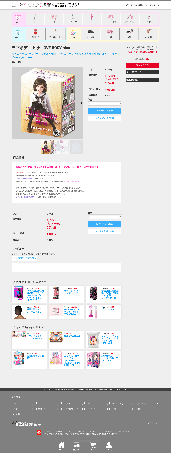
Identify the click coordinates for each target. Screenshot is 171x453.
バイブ (89, 404)
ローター (41, 404)
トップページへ (152, 423)
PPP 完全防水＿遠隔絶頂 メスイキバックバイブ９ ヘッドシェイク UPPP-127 (35, 295)
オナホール (42, 409)
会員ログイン (152, 5)
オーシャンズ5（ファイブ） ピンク (73, 291)
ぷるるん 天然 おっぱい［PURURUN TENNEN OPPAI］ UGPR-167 (73, 360)
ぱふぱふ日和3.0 (72, 336)
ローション (16, 414)
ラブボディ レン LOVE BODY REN (34, 337)
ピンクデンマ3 (108, 309)
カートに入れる (104, 110)
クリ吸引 (16, 409)
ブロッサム (56, 188)
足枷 (139, 409)
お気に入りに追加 (104, 118)
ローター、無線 (117, 404)
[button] (81, 103)
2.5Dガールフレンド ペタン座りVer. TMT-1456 (110, 358)
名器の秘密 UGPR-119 (35, 357)
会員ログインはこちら (24, 258)
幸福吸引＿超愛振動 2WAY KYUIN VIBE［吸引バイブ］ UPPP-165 (109, 294)
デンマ (15, 404)
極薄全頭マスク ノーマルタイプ (35, 310)
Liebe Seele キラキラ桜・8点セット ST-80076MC (73, 311)
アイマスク (91, 409)
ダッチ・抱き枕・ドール (70, 409)
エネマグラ (66, 404)
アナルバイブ (142, 404)
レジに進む (142, 65)
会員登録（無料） (134, 5)
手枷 (114, 409)
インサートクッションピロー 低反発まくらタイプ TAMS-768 (109, 339)
